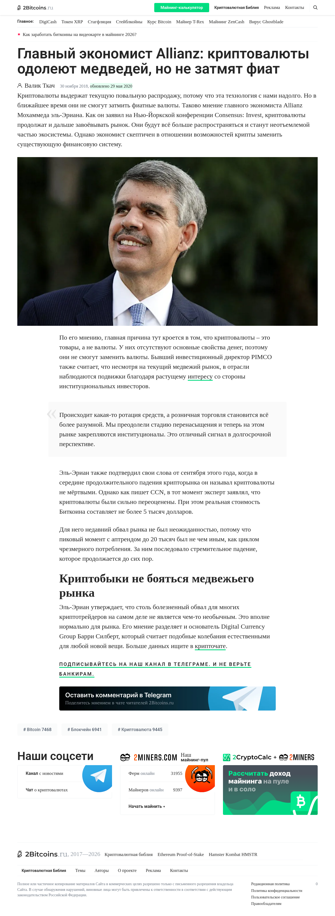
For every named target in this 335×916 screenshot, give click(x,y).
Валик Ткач (40, 85)
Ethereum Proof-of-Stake (180, 854)
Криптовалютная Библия (236, 7)
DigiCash (48, 21)
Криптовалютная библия (129, 854)
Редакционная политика (270, 884)
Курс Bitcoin (159, 21)
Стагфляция (99, 21)
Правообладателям (266, 904)
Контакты (294, 7)
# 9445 (140, 729)
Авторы (102, 870)
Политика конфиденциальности (276, 891)
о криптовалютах (47, 789)
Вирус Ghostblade (266, 21)
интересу (200, 376)
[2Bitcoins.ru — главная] (35, 7)
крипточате (210, 645)
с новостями (44, 773)
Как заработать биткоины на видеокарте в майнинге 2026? (79, 34)
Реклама (272, 7)
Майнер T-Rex (190, 21)
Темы (80, 870)
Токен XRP (72, 21)
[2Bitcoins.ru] (42, 854)
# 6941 (84, 729)
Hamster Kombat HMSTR (233, 854)
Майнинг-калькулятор (181, 7)
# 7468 (37, 729)
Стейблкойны (129, 21)
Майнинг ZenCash (226, 21)
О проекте (127, 870)
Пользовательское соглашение (275, 897)
